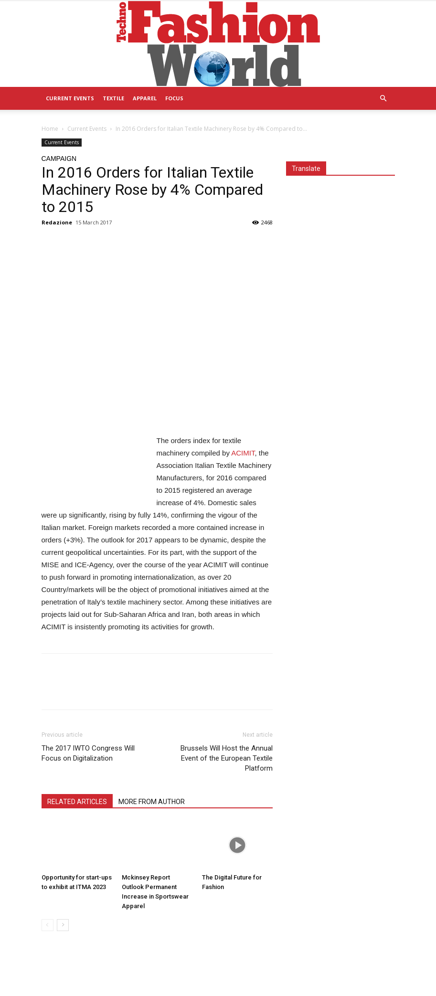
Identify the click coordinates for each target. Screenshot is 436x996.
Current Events (70, 98)
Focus (174, 98)
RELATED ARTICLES (77, 801)
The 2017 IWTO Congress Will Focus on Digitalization (88, 753)
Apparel (145, 98)
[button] (383, 98)
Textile (113, 98)
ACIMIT (243, 453)
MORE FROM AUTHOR (151, 801)
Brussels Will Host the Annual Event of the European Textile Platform (227, 758)
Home (50, 129)
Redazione (57, 222)
